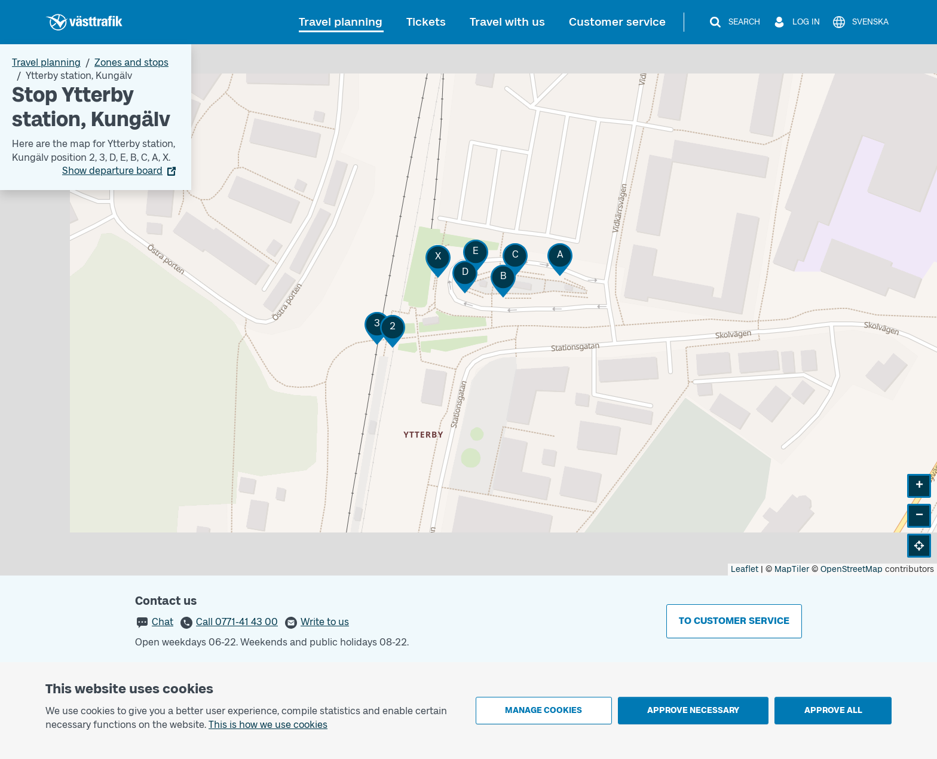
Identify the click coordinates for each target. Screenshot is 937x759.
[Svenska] (860, 22)
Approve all (833, 710)
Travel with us (507, 22)
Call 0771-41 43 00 (237, 622)
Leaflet (744, 569)
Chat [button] (162, 622)
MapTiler (791, 569)
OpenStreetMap (851, 569)
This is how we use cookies (268, 724)
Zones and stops (131, 62)
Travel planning (340, 22)
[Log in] (796, 22)
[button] (392, 331)
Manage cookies (543, 710)
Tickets (426, 22)
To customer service (734, 620)
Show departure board (112, 170)
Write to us (325, 622)
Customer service (617, 22)
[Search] (734, 22)
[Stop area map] (468, 310)
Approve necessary (693, 710)
